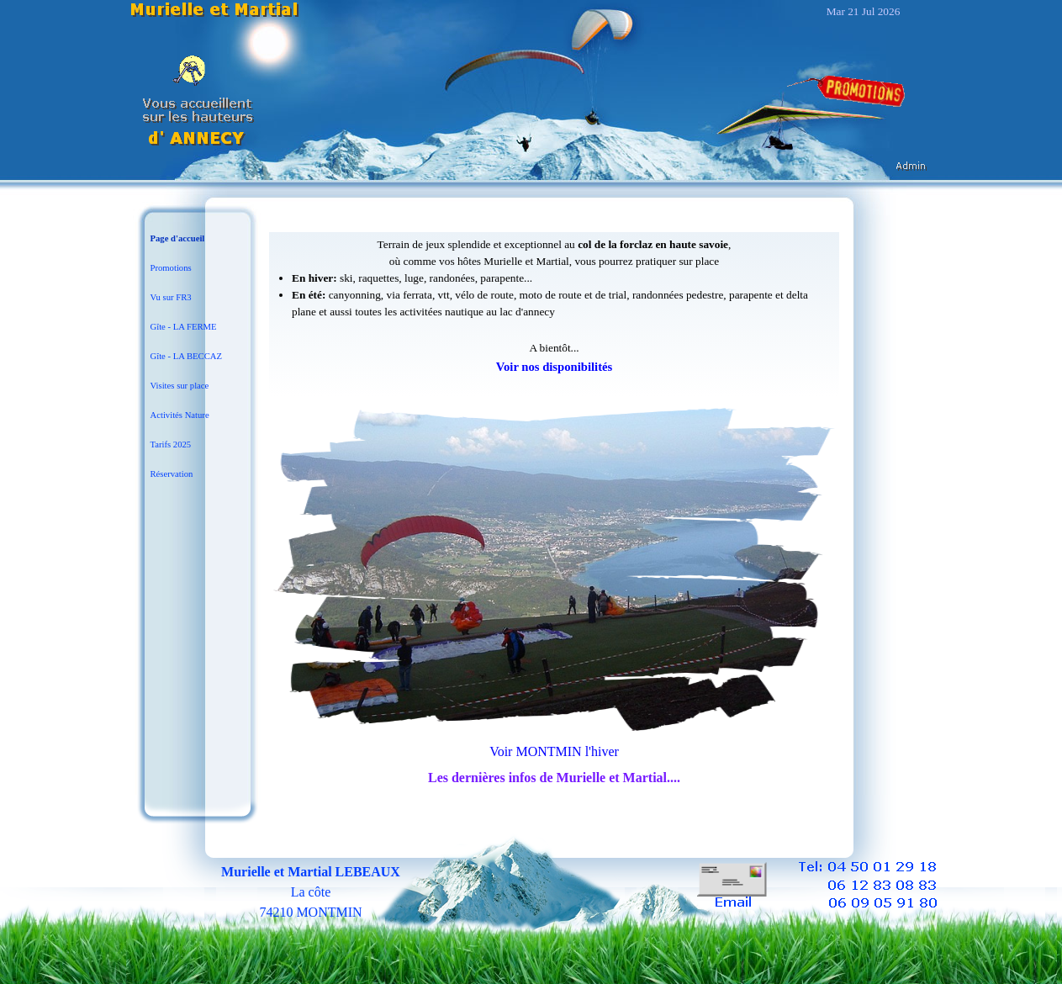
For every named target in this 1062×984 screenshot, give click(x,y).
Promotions (171, 267)
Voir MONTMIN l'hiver (554, 751)
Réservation (172, 474)
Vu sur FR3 (171, 297)
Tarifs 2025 (171, 444)
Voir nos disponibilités (554, 366)
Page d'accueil (178, 238)
